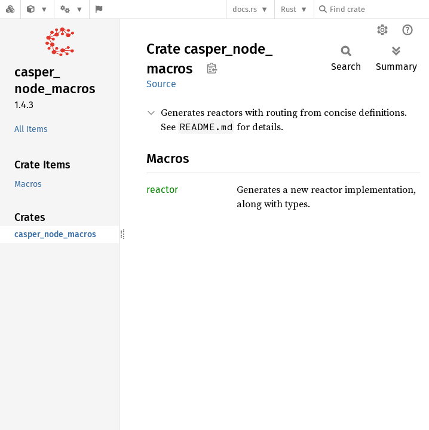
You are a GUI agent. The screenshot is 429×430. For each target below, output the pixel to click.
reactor (162, 189)
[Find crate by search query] (379, 9)
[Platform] (71, 9)
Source (161, 84)
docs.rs (244, 9)
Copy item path (212, 68)
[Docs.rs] (10, 9)
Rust (288, 9)
